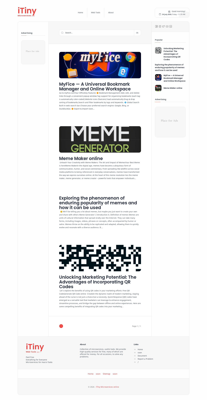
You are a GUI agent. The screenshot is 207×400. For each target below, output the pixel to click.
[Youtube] (167, 26)
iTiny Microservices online (107, 388)
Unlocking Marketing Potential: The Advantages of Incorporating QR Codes (98, 283)
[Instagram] (160, 26)
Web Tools (95, 12)
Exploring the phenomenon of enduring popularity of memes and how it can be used (95, 203)
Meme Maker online (82, 158)
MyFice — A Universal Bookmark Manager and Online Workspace (97, 86)
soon (98, 375)
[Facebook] (156, 26)
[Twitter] (163, 26)
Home (80, 12)
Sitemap (106, 375)
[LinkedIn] (170, 26)
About (111, 12)
